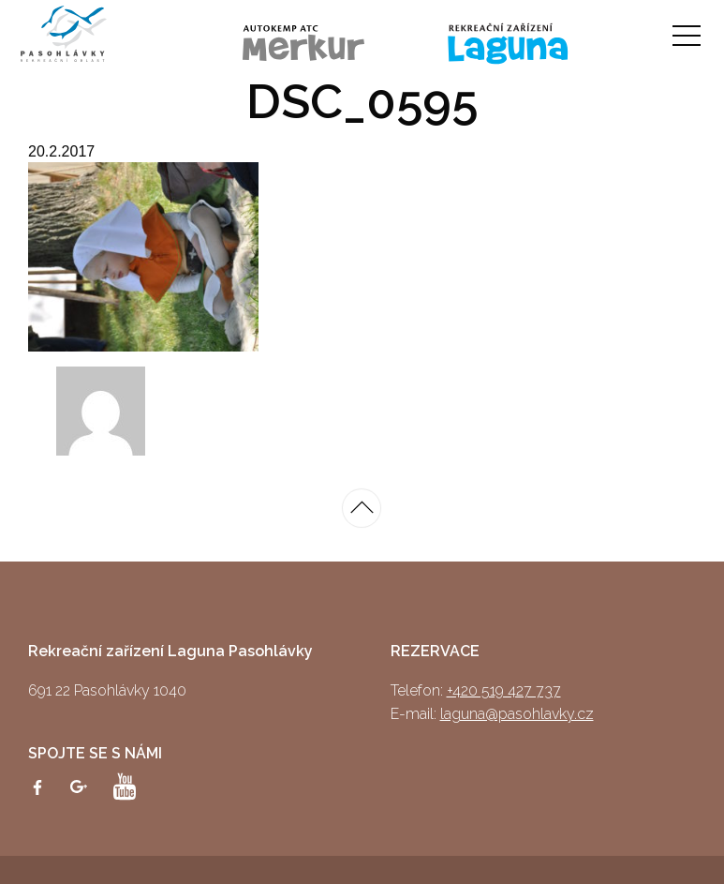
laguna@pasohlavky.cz (517, 714)
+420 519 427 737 (504, 690)
